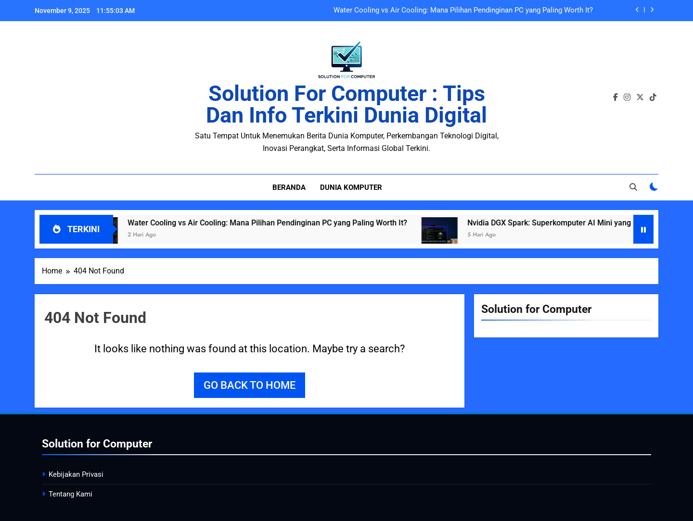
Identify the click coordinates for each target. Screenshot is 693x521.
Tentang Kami (70, 494)
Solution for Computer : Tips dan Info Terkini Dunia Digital (346, 104)
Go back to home (249, 385)
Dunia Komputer (351, 187)
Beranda (289, 187)
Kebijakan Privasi (76, 474)
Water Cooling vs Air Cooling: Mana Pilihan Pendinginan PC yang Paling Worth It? (463, 10)
